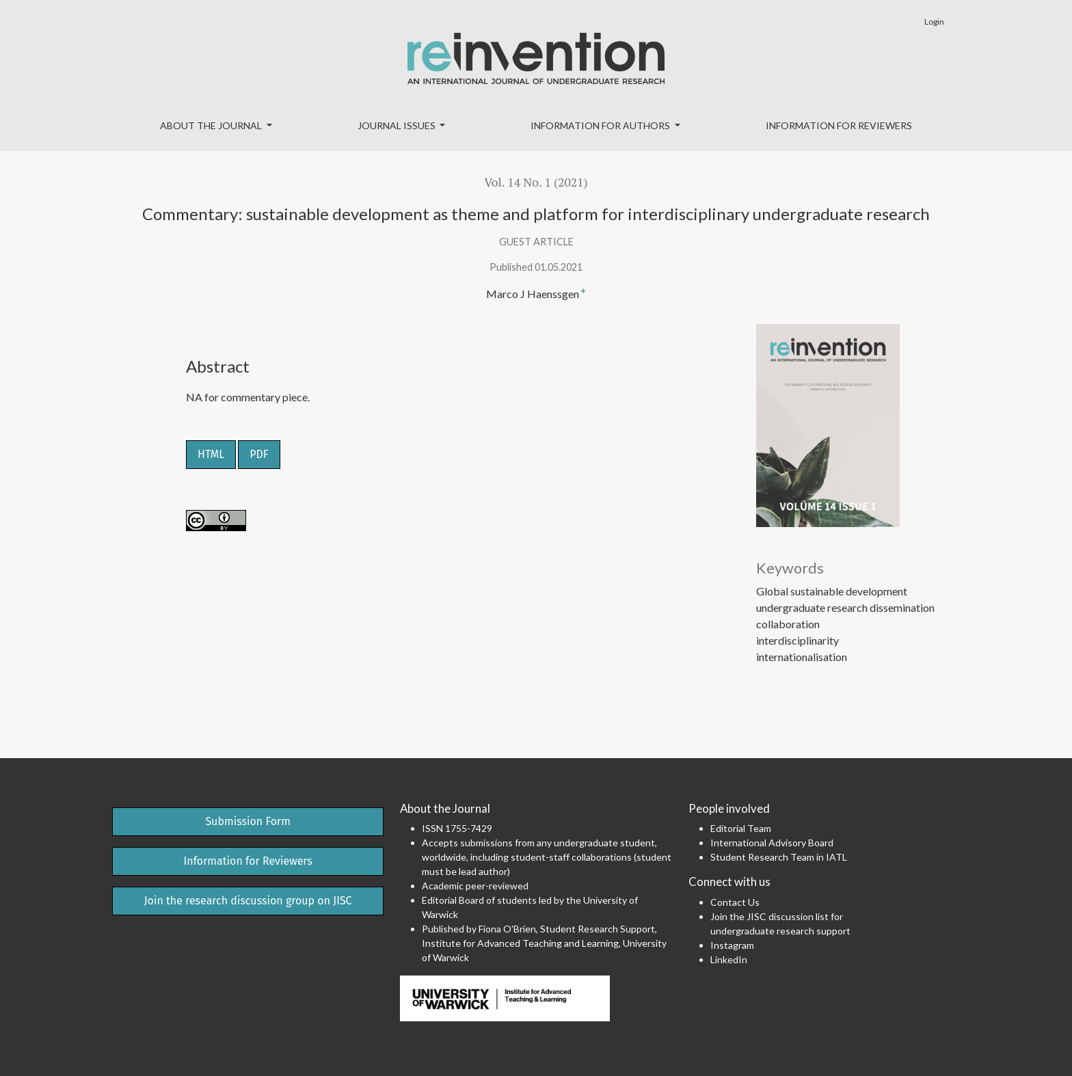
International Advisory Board (771, 842)
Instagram (732, 945)
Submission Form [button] (248, 821)
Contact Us (735, 902)
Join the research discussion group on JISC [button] (248, 900)
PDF (259, 454)
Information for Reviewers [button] (248, 861)
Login (934, 21)
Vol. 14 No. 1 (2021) (535, 182)
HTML (211, 454)
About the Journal (212, 125)
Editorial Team (740, 828)
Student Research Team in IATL (778, 857)
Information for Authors (601, 125)
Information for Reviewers (839, 125)
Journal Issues (398, 125)
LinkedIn (728, 959)
